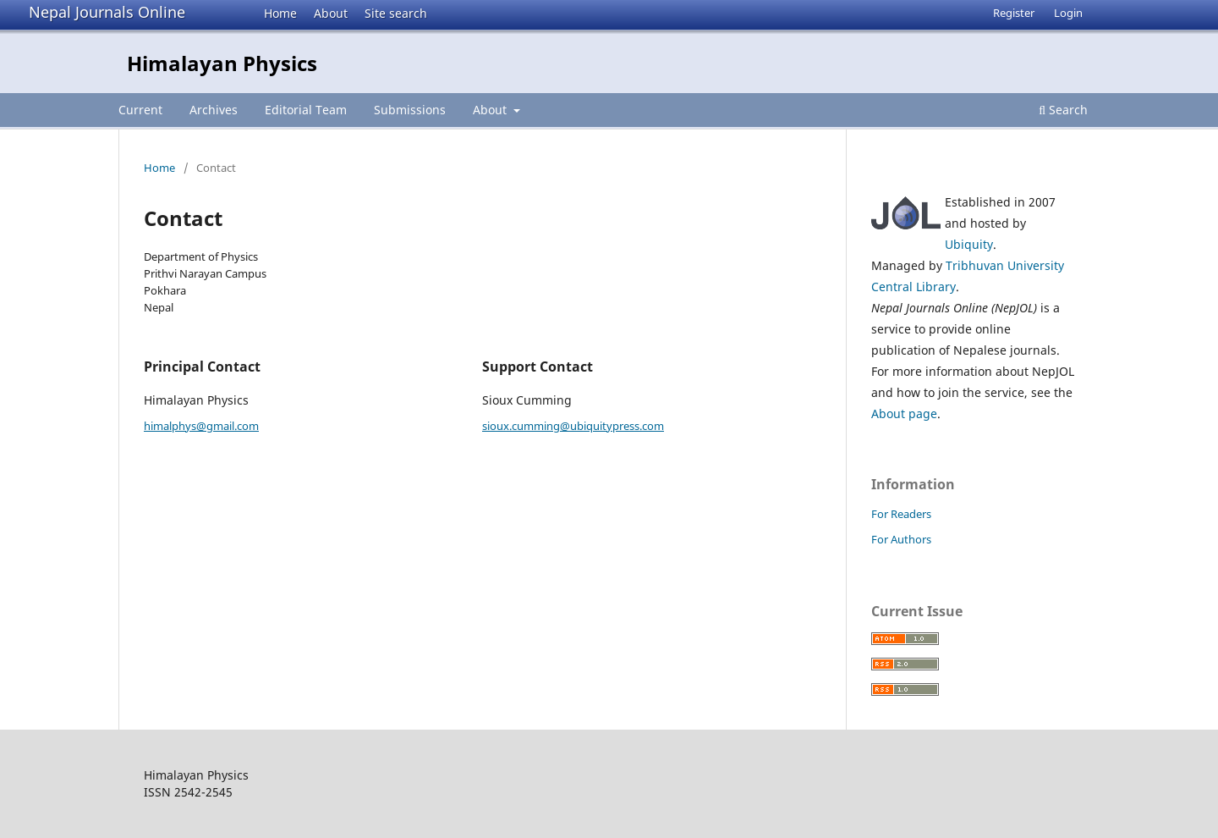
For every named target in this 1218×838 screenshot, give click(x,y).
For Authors (901, 539)
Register (1013, 12)
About (331, 13)
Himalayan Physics (222, 63)
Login (1068, 12)
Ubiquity (969, 244)
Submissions (410, 110)
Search (1063, 110)
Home (280, 13)
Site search (396, 13)
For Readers (901, 513)
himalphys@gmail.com (201, 425)
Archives (213, 110)
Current (140, 110)
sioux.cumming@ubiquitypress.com (573, 425)
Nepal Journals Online (107, 12)
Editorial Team (306, 110)
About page (904, 413)
